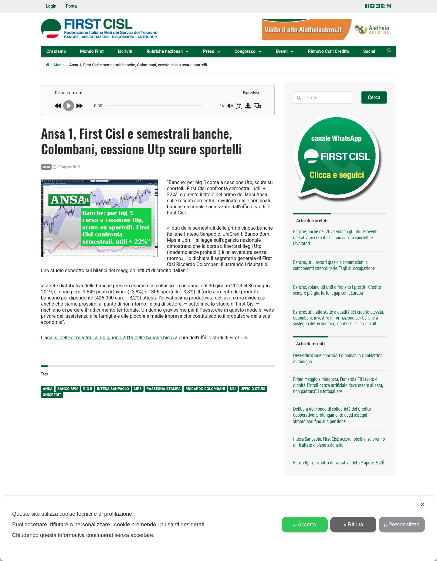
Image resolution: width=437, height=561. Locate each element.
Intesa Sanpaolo (113, 388)
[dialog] (218, 528)
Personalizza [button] (402, 525)
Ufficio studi (253, 388)
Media (59, 65)
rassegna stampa (164, 388)
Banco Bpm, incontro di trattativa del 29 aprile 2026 (338, 462)
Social (369, 51)
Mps (138, 388)
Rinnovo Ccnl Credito (328, 51)
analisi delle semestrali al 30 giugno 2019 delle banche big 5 (109, 337)
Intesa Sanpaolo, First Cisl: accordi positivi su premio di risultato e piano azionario (339, 442)
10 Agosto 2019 (67, 166)
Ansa (48, 388)
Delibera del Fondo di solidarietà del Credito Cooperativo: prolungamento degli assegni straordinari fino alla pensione (332, 414)
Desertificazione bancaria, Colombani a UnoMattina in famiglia (337, 358)
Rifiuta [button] (353, 525)
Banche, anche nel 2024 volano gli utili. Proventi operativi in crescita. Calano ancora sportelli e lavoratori (335, 237)
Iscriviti (125, 51)
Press (208, 51)
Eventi (282, 51)
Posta (71, 6)
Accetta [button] (304, 525)
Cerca (374, 97)
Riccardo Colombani (205, 388)
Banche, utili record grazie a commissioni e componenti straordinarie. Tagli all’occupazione (334, 265)
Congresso (245, 51)
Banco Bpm (67, 388)
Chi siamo (56, 51)
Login (51, 6)
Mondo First (92, 51)
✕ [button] (422, 504)
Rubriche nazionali (165, 51)
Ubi (233, 388)
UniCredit (52, 394)
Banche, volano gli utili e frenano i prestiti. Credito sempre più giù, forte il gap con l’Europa (337, 290)
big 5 (87, 388)
